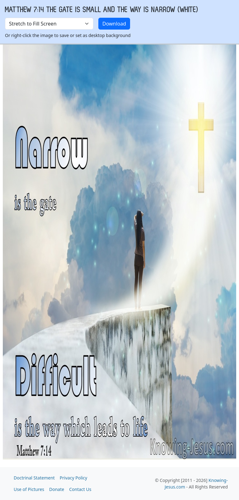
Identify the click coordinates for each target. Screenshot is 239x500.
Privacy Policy (73, 478)
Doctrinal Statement (34, 478)
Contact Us (80, 489)
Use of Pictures (29, 489)
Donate (56, 489)
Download (114, 23)
